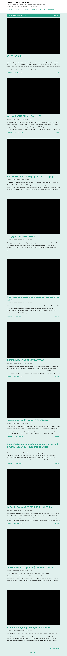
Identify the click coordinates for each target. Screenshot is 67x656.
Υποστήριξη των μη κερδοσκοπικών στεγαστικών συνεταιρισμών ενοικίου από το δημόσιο (33, 445)
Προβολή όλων (55, 15)
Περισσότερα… (51, 9)
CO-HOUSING (9, 9)
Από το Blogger (33, 652)
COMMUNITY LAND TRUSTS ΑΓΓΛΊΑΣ (25, 360)
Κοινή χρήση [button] (9, 72)
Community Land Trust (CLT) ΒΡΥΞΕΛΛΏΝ (28, 420)
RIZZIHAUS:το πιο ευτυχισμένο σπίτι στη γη (30, 176)
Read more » (57, 72)
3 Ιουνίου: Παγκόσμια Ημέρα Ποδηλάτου (28, 627)
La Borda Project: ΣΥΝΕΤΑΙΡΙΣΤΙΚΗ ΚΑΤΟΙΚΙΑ (30, 507)
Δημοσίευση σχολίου (18, 72)
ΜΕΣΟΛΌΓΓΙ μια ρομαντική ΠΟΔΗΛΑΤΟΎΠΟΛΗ (31, 567)
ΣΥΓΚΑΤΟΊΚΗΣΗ (15, 55)
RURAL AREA (42, 9)
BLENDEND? (34, 9)
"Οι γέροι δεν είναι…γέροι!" (21, 236)
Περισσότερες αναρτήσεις (54, 648)
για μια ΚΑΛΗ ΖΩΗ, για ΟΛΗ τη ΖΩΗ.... (26, 116)
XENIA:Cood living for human (18, 2)
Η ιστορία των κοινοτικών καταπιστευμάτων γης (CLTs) (33, 298)
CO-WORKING (25, 9)
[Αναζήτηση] (53, 2)
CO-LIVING (18, 9)
